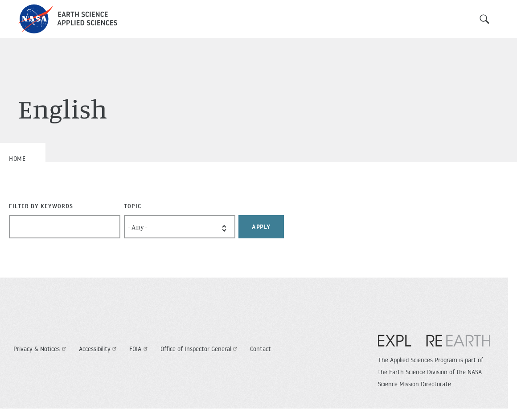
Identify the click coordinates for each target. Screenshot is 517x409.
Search (484, 19)
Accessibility (99, 349)
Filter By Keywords (41, 206)
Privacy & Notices (40, 349)
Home (17, 159)
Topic (132, 206)
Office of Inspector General (200, 349)
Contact (260, 349)
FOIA (139, 349)
